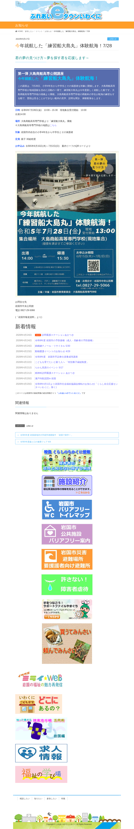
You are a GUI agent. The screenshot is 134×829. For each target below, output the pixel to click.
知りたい (38, 798)
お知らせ (113, 39)
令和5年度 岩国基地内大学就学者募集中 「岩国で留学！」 (46, 435)
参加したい (52, 798)
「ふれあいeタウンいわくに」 (69, 393)
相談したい (25, 798)
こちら (53, 125)
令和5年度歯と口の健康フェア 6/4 (35, 442)
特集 (63, 798)
